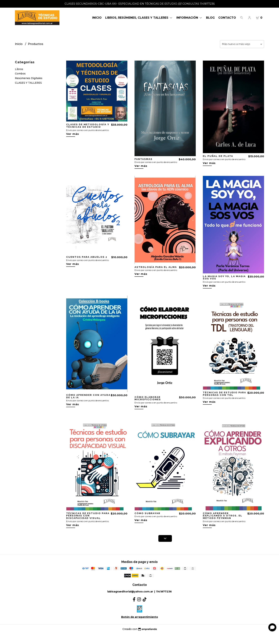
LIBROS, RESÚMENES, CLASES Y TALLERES (139, 17)
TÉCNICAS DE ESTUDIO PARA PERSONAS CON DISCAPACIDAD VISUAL (87, 515)
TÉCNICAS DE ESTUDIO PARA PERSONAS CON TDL (224, 393)
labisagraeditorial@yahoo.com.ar (130, 591)
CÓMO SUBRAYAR (147, 513)
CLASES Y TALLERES (28, 82)
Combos (20, 73)
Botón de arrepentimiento (139, 617)
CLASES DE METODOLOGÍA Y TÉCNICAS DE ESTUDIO (87, 125)
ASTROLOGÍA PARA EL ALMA (156, 267)
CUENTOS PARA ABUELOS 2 (86, 256)
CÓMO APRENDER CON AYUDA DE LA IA (88, 396)
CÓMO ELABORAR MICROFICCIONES (148, 398)
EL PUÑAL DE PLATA (218, 156)
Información (189, 17)
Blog (210, 17)
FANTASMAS (143, 159)
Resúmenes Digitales (28, 78)
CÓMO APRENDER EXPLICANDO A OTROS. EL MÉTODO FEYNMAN (222, 515)
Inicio (97, 17)
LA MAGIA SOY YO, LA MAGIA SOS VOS (224, 277)
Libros (19, 69)
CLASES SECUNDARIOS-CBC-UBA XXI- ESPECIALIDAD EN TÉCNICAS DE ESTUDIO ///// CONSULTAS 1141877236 (140, 3)
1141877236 (164, 591)
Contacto (227, 17)
